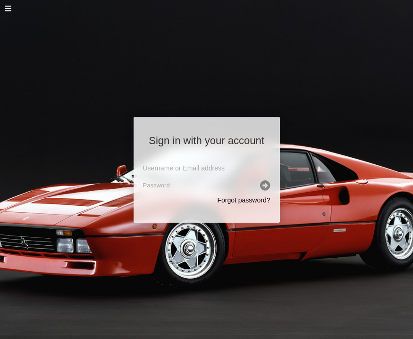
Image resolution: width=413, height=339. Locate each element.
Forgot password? (243, 200)
